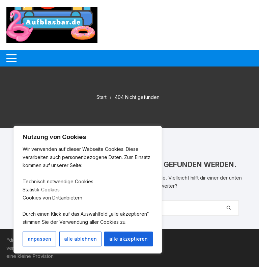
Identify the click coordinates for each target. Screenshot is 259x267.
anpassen (39, 239)
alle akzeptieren (128, 239)
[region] (87, 189)
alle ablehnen (80, 239)
